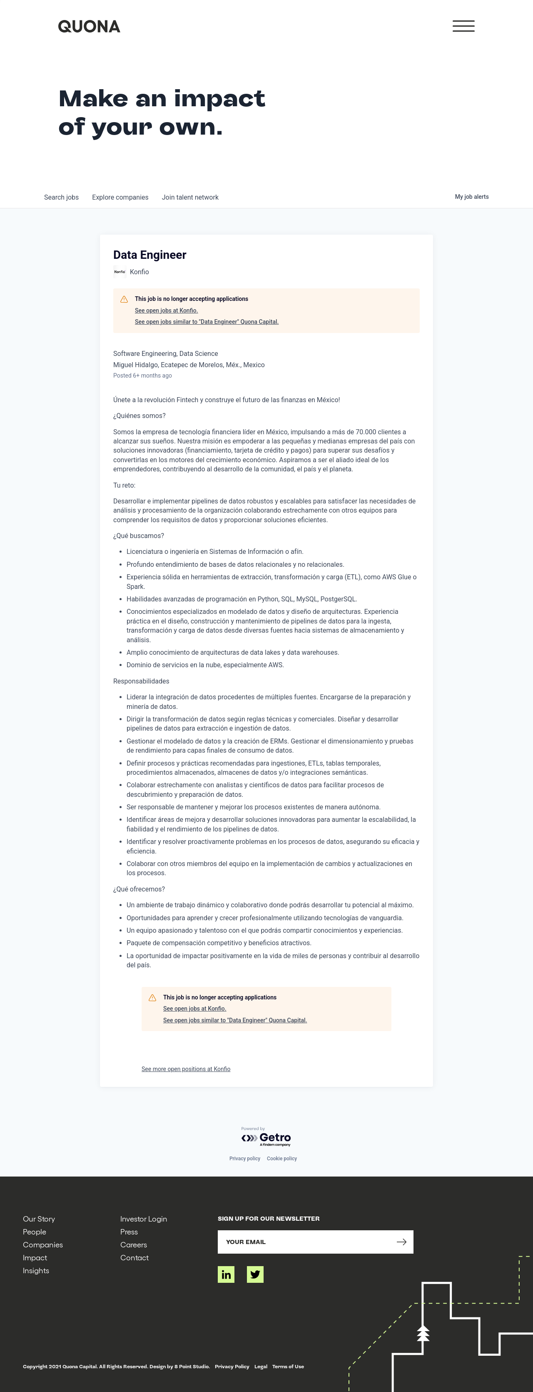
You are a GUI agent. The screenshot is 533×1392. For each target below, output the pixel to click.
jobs (61, 197)
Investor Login (143, 1218)
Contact (134, 1257)
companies (120, 197)
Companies (43, 1244)
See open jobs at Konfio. (166, 310)
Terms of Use (288, 1366)
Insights (36, 1270)
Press (129, 1231)
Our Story (39, 1218)
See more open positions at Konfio (186, 1069)
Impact (35, 1257)
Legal (260, 1366)
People (34, 1231)
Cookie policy (282, 1159)
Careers (133, 1244)
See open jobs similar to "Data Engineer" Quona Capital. (207, 321)
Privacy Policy (232, 1366)
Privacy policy (244, 1159)
